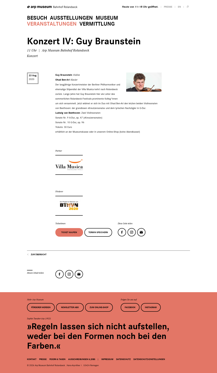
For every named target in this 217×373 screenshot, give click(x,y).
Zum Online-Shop (99, 307)
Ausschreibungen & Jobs (81, 359)
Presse (43, 359)
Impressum (107, 359)
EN (179, 6)
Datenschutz (123, 359)
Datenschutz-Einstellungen (149, 359)
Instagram (151, 307)
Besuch (37, 18)
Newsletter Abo (70, 307)
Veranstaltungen (52, 24)
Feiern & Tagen (57, 359)
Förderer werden (41, 307)
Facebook (130, 307)
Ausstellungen (71, 18)
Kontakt (31, 359)
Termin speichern (98, 232)
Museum (107, 18)
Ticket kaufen (69, 232)
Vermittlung (97, 24)
